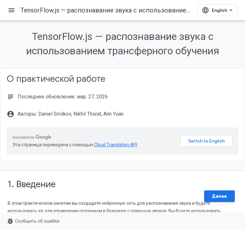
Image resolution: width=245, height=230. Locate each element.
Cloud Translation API (115, 144)
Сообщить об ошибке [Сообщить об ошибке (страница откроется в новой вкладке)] (33, 221)
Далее (219, 196)
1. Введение (32, 184)
